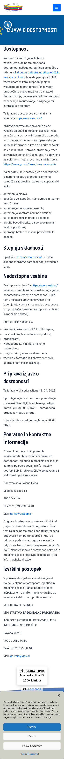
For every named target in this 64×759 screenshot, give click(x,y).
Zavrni (32, 736)
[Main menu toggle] (57, 8)
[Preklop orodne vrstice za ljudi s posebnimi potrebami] (8, 15)
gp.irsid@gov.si (20, 656)
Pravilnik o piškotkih (30, 754)
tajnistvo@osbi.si (21, 513)
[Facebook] (32, 689)
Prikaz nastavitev (32, 745)
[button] (59, 695)
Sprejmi (32, 726)
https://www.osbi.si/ (29, 118)
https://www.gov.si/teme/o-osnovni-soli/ (29, 164)
